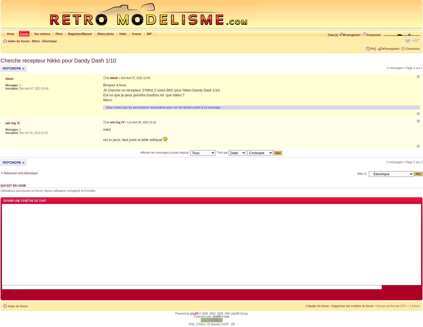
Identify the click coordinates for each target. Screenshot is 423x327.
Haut (418, 113)
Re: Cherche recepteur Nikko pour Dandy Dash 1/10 (418, 121)
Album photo (105, 33)
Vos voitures (42, 33)
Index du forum (18, 41)
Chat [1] (333, 35)
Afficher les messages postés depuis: (177, 152)
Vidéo (122, 33)
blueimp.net (22, 292)
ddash (114, 78)
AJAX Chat (7, 292)
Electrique (49, 41)
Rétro (36, 41)
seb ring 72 (117, 122)
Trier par (231, 152)
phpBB (194, 313)
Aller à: (362, 173)
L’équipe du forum (317, 306)
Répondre (14, 68)
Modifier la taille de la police (416, 40)
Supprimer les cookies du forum (353, 306)
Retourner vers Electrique (21, 173)
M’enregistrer (349, 35)
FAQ (373, 48)
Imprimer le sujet (408, 40)
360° (149, 33)
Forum (24, 33)
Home (10, 33)
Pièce (59, 33)
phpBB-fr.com (221, 316)
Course (136, 33)
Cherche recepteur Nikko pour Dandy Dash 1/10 (58, 61)
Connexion (372, 35)
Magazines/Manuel (80, 33)
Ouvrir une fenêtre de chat (24, 200)
